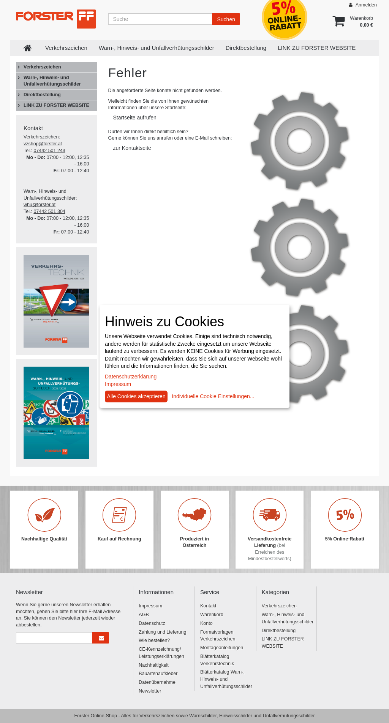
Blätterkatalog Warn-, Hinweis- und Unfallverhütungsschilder (225, 679)
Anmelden (363, 5)
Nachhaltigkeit (154, 665)
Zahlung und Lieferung (162, 632)
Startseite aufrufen (135, 117)
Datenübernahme (157, 682)
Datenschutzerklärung (131, 376)
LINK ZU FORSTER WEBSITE (317, 47)
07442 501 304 (49, 211)
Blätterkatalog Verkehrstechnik (217, 660)
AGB (144, 614)
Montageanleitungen (221, 647)
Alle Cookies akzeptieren (136, 396)
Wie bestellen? (154, 640)
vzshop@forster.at (43, 143)
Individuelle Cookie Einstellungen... (213, 396)
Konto (206, 623)
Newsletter (150, 691)
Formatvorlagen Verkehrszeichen (217, 635)
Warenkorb (211, 614)
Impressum (150, 606)
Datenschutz (152, 623)
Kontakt (208, 606)
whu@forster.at (39, 204)
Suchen (226, 19)
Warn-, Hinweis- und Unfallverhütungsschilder (156, 47)
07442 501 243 (49, 150)
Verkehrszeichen (66, 47)
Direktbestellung (246, 47)
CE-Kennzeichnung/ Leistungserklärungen (161, 653)
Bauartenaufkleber (158, 673)
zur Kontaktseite (132, 148)
